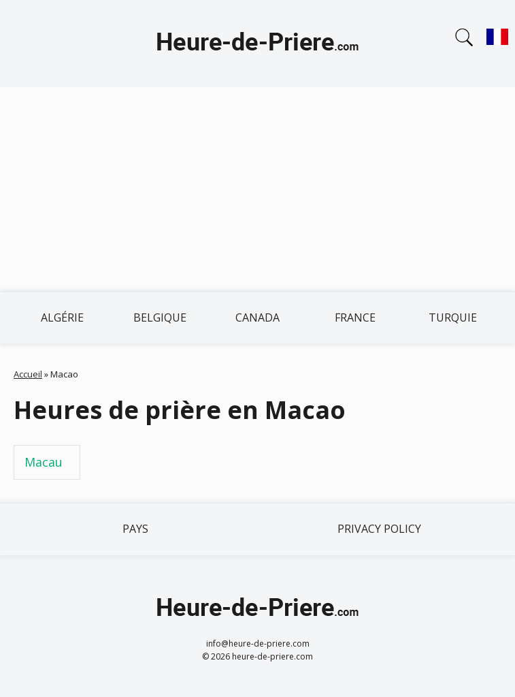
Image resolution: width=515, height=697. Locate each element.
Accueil (28, 374)
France (355, 317)
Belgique (159, 317)
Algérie (62, 317)
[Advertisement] (257, 189)
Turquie (453, 317)
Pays (135, 528)
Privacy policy (379, 528)
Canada (257, 317)
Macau (43, 462)
